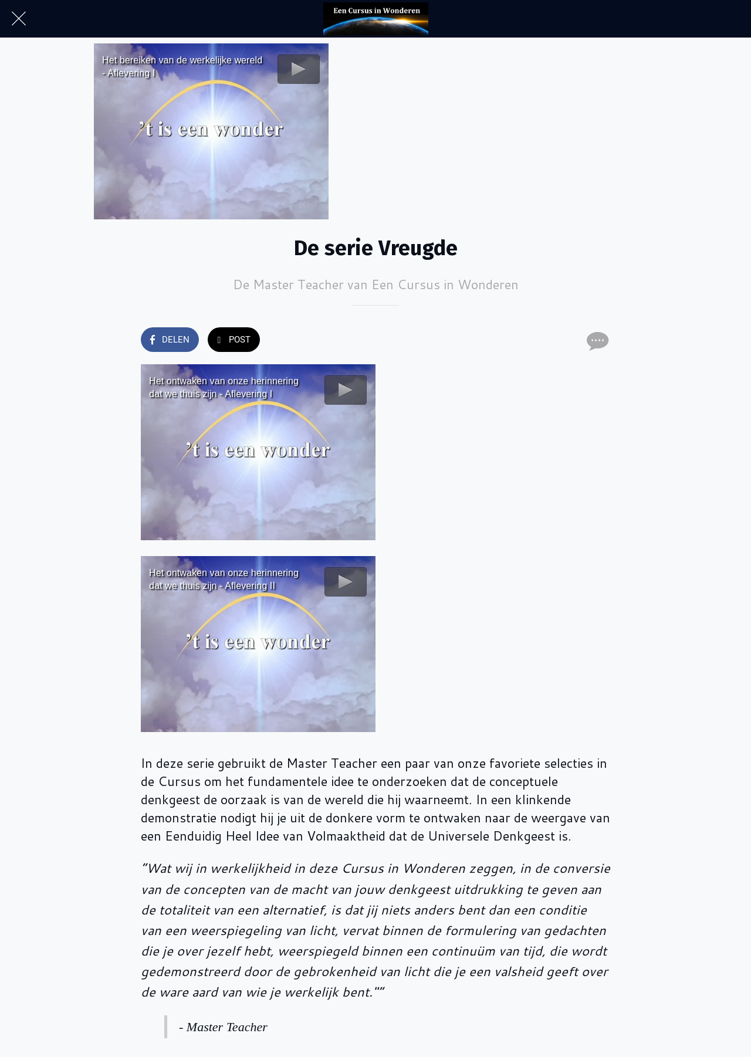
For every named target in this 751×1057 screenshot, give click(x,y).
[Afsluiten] (19, 19)
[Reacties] (596, 341)
